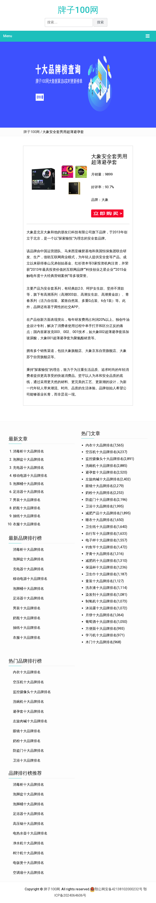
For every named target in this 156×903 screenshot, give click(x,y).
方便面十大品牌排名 (101, 628)
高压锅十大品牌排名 (28, 824)
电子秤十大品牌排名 (101, 540)
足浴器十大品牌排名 (28, 492)
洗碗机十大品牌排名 (101, 466)
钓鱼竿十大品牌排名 (101, 547)
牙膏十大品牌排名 (99, 554)
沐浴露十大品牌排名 (101, 608)
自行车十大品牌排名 (101, 534)
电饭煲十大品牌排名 (28, 863)
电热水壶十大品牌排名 (30, 833)
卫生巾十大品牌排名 (101, 574)
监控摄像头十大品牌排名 (104, 459)
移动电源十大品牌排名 (30, 476)
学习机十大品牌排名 (101, 635)
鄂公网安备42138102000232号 (118, 889)
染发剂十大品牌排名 (101, 595)
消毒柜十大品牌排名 (28, 451)
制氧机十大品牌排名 (101, 601)
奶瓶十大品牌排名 (27, 508)
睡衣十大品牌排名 (99, 520)
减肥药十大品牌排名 (101, 561)
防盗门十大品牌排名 (101, 500)
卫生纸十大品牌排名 (101, 527)
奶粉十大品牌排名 (99, 493)
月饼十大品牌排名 (99, 615)
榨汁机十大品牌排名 (28, 853)
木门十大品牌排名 (99, 642)
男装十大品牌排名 (27, 500)
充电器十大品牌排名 (28, 468)
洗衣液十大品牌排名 (101, 588)
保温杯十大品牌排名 (101, 567)
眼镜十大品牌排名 (99, 486)
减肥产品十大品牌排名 (103, 513)
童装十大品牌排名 (99, 581)
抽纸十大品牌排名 (27, 516)
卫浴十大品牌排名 (99, 506)
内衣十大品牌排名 (99, 445)
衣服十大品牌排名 (27, 524)
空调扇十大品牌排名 (28, 873)
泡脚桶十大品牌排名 (28, 484)
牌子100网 (78, 10)
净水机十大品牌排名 (28, 843)
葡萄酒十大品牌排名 (101, 622)
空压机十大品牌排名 (101, 452)
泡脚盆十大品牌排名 (28, 459)
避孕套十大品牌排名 (101, 472)
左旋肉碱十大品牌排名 (103, 479)
